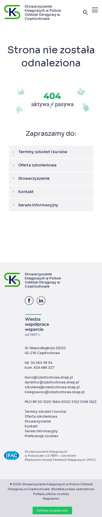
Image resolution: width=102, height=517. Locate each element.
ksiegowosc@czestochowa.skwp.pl (55, 392)
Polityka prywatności (52, 510)
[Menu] (95, 10)
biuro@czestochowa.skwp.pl (49, 377)
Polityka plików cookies (51, 494)
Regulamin (51, 498)
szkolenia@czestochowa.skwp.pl (52, 387)
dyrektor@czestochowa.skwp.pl (52, 382)
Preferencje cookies (41, 436)
